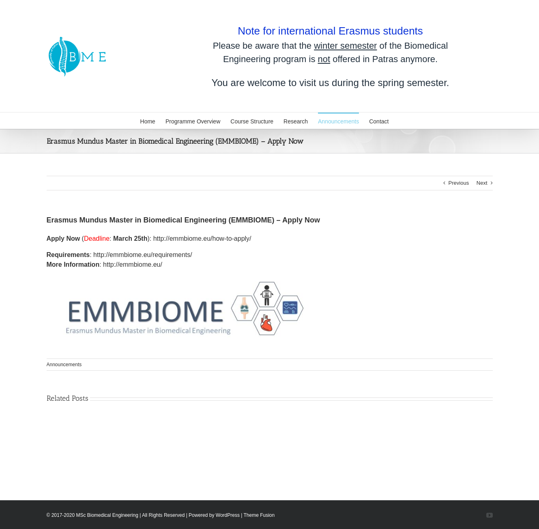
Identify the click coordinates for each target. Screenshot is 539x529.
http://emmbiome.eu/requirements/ (142, 254)
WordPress (228, 515)
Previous (459, 183)
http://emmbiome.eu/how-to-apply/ (202, 238)
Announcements (64, 364)
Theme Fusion (259, 515)
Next (482, 183)
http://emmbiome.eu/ (132, 264)
